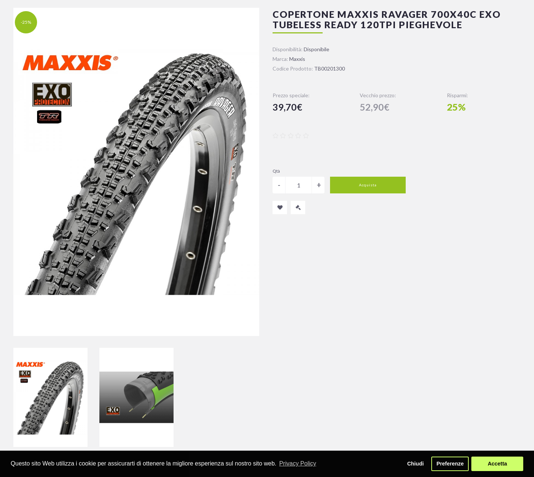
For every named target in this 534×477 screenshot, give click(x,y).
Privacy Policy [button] (297, 463)
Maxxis (297, 59)
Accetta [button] (497, 464)
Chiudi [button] (415, 464)
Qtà (276, 171)
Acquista (368, 185)
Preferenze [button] (450, 464)
